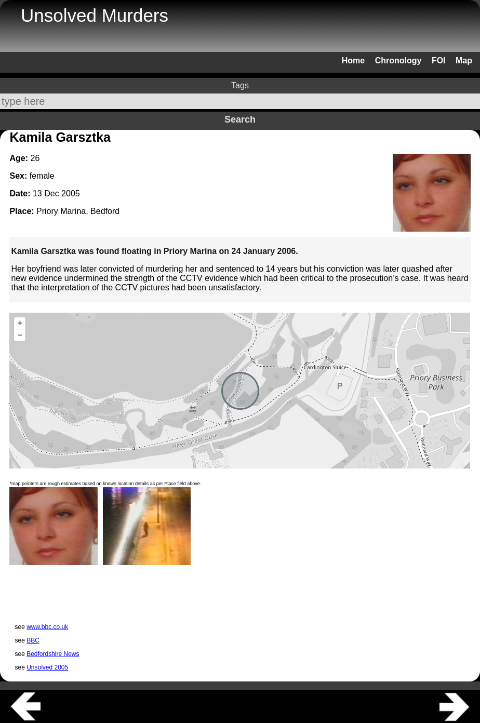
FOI (439, 60)
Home (353, 60)
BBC (32, 640)
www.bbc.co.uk (47, 627)
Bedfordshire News (52, 654)
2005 (70, 193)
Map (464, 60)
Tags (240, 85)
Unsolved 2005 (47, 667)
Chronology (398, 60)
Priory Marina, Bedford (77, 211)
